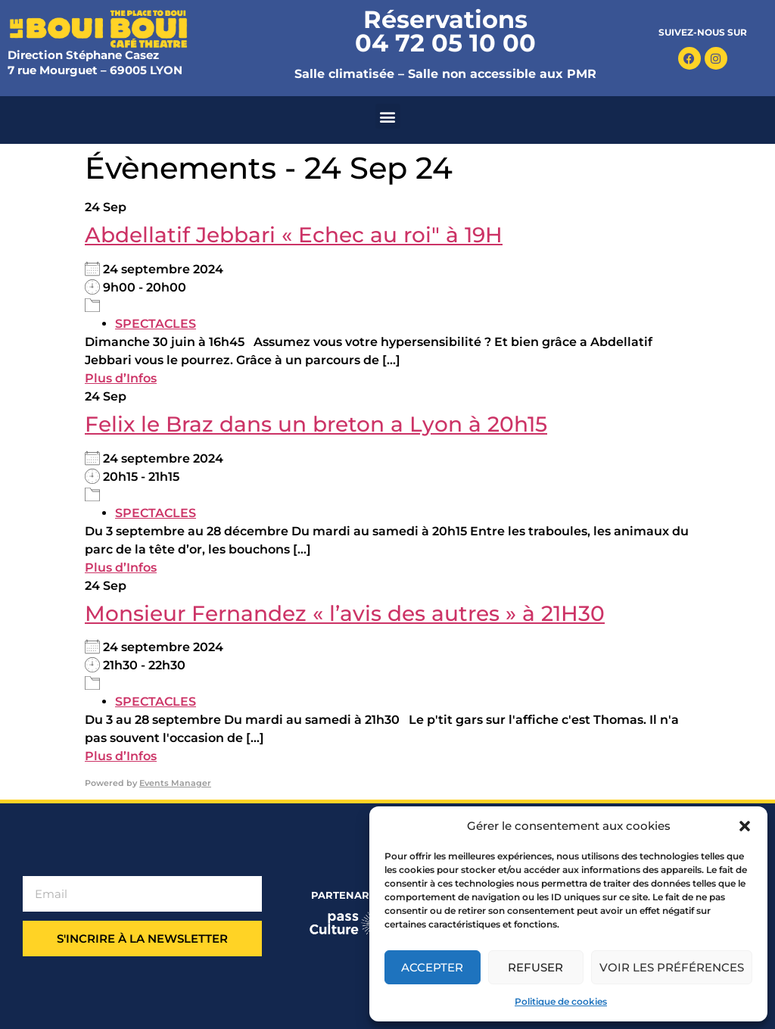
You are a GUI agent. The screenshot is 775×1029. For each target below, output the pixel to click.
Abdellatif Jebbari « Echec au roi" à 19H (294, 235)
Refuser (535, 967)
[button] (744, 826)
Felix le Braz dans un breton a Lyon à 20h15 (316, 424)
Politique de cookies (561, 1001)
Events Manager (175, 783)
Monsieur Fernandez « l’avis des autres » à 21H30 (345, 613)
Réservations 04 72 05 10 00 (445, 31)
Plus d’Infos (121, 378)
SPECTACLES (155, 323)
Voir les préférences (671, 967)
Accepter (432, 967)
